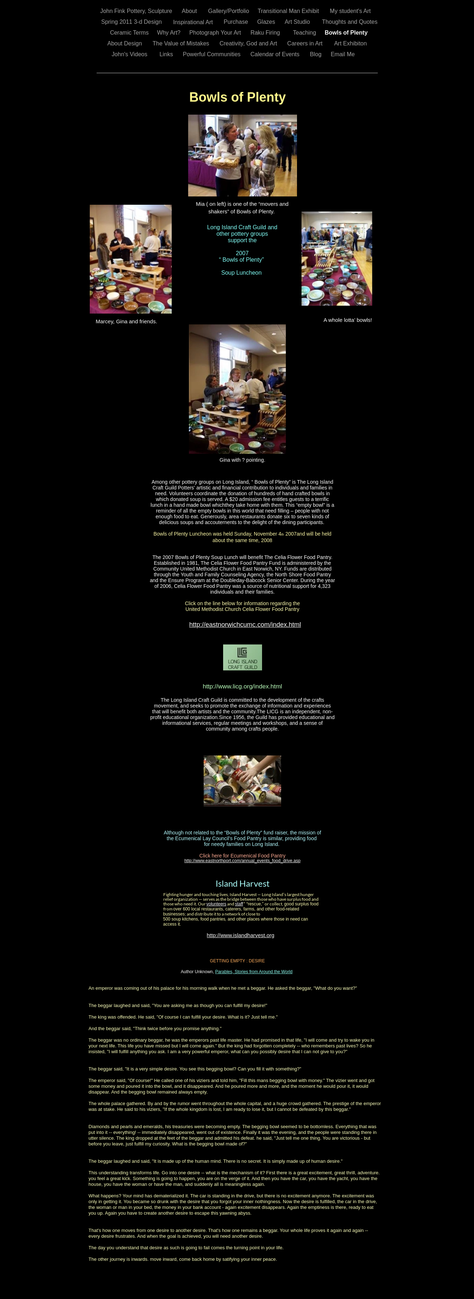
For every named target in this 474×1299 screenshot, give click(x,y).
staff (239, 903)
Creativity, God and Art (249, 43)
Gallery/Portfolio (229, 11)
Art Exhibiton (351, 43)
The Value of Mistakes (181, 43)
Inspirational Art (193, 22)
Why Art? (169, 33)
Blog (316, 54)
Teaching (305, 33)
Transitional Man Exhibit (289, 11)
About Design (125, 43)
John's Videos (130, 54)
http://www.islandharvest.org (241, 935)
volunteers (216, 903)
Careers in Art (305, 43)
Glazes (266, 22)
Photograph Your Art (216, 33)
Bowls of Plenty (347, 33)
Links (167, 54)
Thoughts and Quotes (350, 22)
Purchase (236, 22)
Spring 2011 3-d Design (132, 22)
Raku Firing (266, 33)
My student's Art (351, 11)
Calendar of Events (276, 54)
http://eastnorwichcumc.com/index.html (245, 624)
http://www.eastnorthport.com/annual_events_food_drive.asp (242, 860)
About (190, 11)
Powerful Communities (212, 54)
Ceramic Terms (130, 33)
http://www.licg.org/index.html (242, 686)
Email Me (343, 54)
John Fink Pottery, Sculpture (137, 11)
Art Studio (298, 22)
